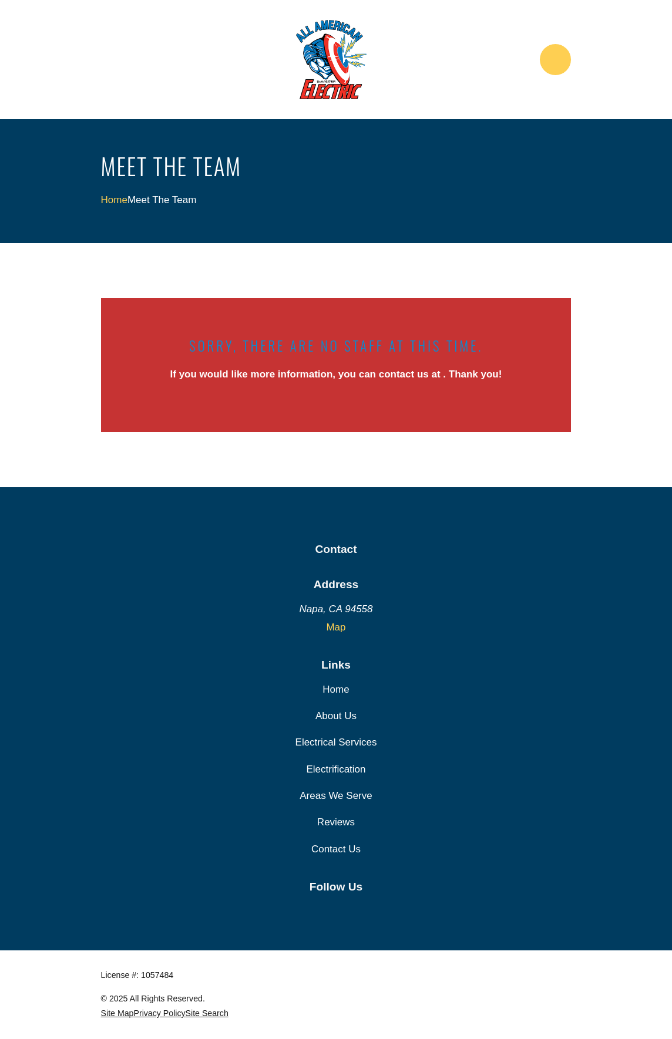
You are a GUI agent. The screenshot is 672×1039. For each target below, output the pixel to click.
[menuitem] (117, 1013)
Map (335, 627)
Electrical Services (336, 742)
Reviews (336, 822)
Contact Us (336, 849)
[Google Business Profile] (336, 910)
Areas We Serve (336, 795)
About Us (336, 715)
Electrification (335, 769)
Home (335, 689)
